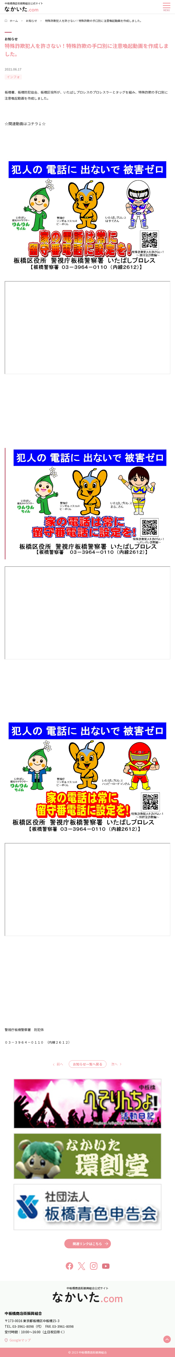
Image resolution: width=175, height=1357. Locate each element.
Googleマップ (18, 1340)
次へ (114, 1064)
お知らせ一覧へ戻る (87, 1064)
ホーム (11, 21)
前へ (60, 1064)
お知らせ (31, 21)
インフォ (13, 76)
